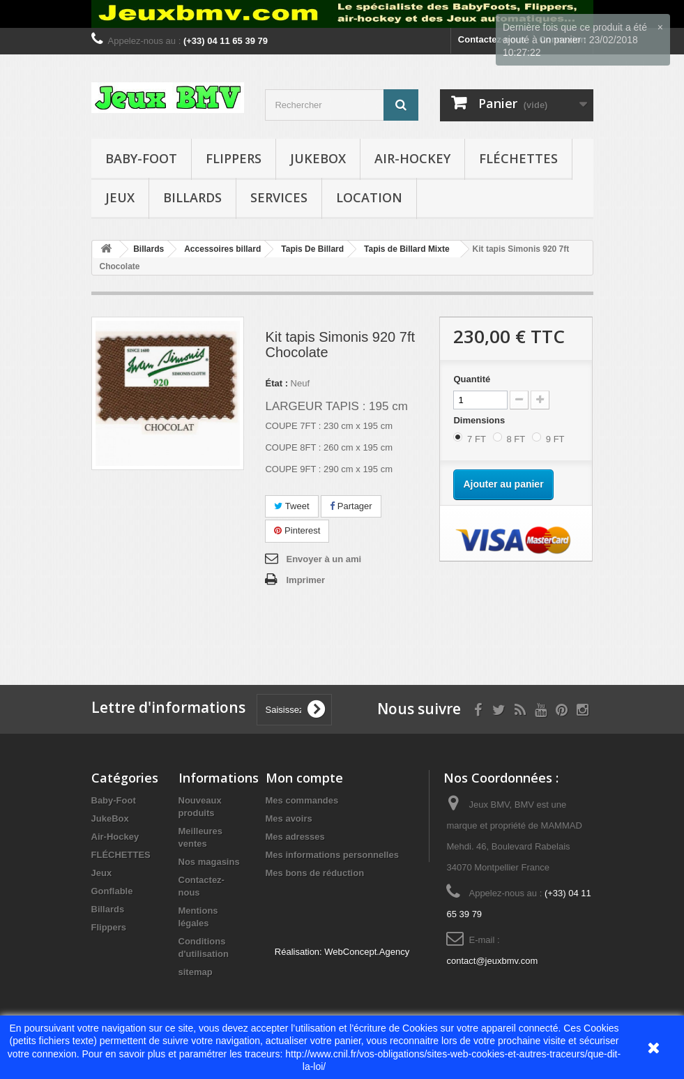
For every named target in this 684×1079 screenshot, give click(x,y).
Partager (351, 506)
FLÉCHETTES (518, 158)
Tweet (291, 506)
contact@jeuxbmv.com (492, 961)
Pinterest (297, 530)
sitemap (195, 972)
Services (278, 197)
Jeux (120, 197)
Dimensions (480, 420)
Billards (192, 197)
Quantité (471, 379)
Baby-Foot (141, 158)
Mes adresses (295, 836)
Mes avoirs (289, 818)
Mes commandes (302, 800)
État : (276, 383)
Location (369, 197)
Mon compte (304, 777)
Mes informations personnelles (332, 855)
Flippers (233, 158)
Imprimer (305, 580)
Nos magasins (209, 862)
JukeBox (318, 158)
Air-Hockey (412, 158)
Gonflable (112, 891)
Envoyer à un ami (323, 559)
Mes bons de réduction (315, 873)
